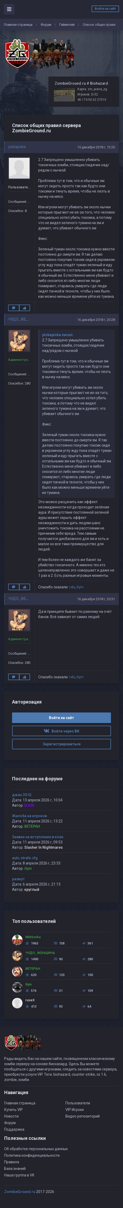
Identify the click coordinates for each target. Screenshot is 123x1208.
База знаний (15, 1168)
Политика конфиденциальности (32, 1155)
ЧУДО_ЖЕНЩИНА (23, 319)
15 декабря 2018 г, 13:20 (96, 147)
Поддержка (14, 1129)
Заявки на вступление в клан (37, 837)
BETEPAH (32, 826)
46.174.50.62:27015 (91, 100)
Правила (11, 1162)
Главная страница (18, 25)
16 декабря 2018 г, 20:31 (96, 599)
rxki (72, 587)
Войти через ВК (61, 731)
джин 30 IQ (21, 795)
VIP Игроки (74, 1110)
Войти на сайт (105, 9)
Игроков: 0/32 (87, 94)
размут (18, 879)
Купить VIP (13, 1110)
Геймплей (67, 25)
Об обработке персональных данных (36, 1149)
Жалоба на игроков (29, 816)
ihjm (79, 587)
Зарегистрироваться (62, 744)
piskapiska (17, 147)
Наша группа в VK (19, 1175)
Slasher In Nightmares (43, 847)
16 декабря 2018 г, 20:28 (96, 320)
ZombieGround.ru (19, 1192)
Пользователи (77, 1103)
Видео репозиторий (82, 1116)
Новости (11, 1116)
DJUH (29, 805)
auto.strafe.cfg (25, 858)
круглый (31, 889)
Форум (46, 25)
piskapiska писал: (58, 335)
